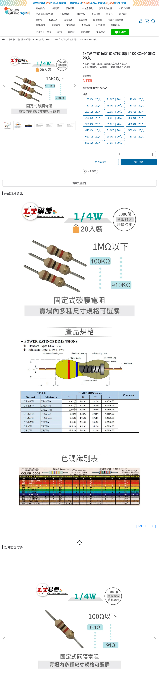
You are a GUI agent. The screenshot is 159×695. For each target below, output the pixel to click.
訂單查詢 (58, 660)
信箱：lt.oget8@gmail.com (15, 638)
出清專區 (55, 8)
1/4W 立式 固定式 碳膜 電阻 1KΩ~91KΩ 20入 (128, 602)
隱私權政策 (47, 649)
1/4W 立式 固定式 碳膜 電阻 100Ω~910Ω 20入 (79, 602)
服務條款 (33, 649)
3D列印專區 (124, 8)
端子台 (109, 13)
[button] (74, 85)
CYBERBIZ (76, 687)
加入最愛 (90, 171)
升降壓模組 (65, 13)
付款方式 (25, 660)
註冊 (36, 660)
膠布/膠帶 (85, 32)
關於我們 (6, 649)
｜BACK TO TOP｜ (146, 526)
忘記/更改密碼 (73, 660)
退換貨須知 (20, 649)
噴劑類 (71, 32)
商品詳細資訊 (79, 183)
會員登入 (46, 660)
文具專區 (100, 32)
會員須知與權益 (10, 660)
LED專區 (100, 25)
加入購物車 (100, 162)
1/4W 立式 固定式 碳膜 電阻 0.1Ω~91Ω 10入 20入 (30, 602)
